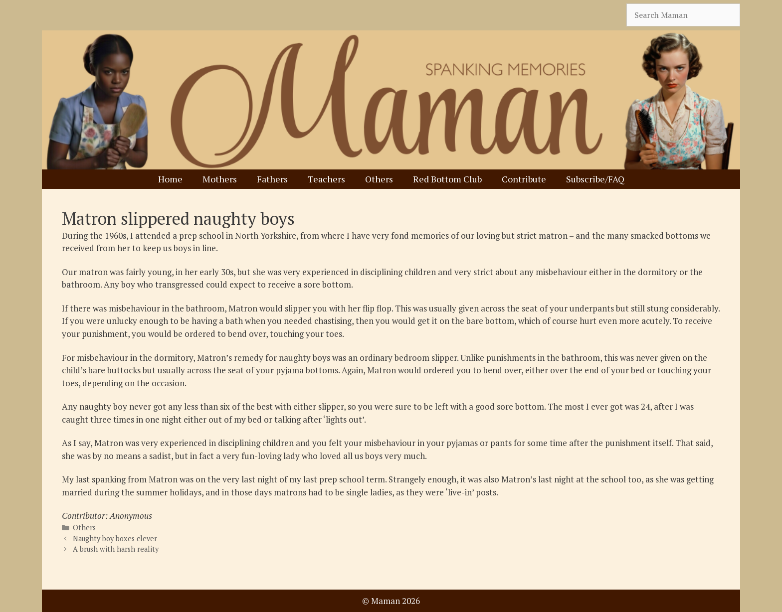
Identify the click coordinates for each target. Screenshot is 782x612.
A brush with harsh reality (116, 549)
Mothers (219, 179)
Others (379, 179)
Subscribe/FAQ (595, 179)
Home (170, 179)
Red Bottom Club (447, 179)
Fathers (272, 179)
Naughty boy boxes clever (115, 538)
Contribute (524, 179)
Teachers (326, 179)
